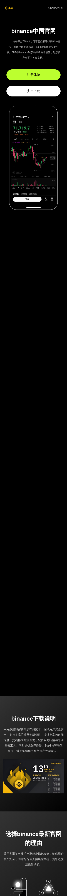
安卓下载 (33, 91)
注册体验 (33, 75)
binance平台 (56, 8)
